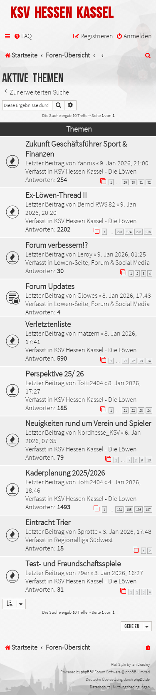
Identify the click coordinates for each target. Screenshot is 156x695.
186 (138, 509)
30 (133, 182)
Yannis (86, 163)
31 (141, 182)
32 (149, 182)
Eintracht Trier (47, 522)
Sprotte (87, 531)
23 (141, 410)
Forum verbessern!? (56, 245)
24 (149, 410)
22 (133, 410)
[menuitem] (23, 36)
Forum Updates (49, 286)
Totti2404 (90, 383)
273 (119, 231)
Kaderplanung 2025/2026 (65, 473)
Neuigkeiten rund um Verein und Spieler (88, 423)
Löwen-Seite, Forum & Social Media (102, 262)
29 (125, 182)
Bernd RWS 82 (96, 204)
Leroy (84, 254)
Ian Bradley (140, 664)
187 (148, 509)
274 (128, 231)
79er (83, 572)
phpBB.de (142, 679)
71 (125, 361)
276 (148, 231)
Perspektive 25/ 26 (54, 374)
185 (128, 509)
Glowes (87, 295)
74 (149, 361)
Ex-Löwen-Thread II (56, 195)
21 (125, 410)
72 (133, 361)
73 (141, 361)
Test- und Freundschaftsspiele (73, 563)
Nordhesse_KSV (98, 432)
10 (149, 460)
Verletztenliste (48, 324)
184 (119, 509)
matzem (88, 333)
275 (138, 231)
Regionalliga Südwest (83, 540)
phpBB (86, 672)
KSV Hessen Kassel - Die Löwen (95, 171)
